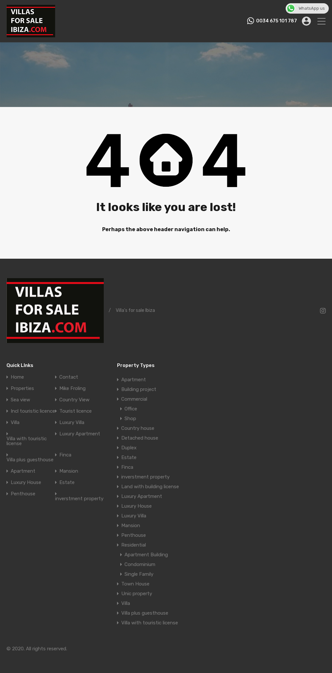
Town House (135, 584)
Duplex (128, 448)
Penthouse (23, 493)
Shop (130, 418)
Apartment (23, 471)
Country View (74, 399)
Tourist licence (75, 411)
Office (130, 409)
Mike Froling (72, 388)
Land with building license (150, 487)
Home (17, 377)
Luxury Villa (71, 422)
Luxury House (26, 482)
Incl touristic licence (33, 411)
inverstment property (79, 498)
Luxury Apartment (79, 433)
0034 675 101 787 (276, 21)
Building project (138, 389)
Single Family (138, 574)
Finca (65, 455)
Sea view (20, 399)
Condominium (139, 564)
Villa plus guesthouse (29, 459)
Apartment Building (146, 555)
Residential (133, 545)
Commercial (134, 399)
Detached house (139, 438)
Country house (137, 428)
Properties (22, 388)
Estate (67, 482)
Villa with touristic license (26, 441)
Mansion (68, 471)
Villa (15, 422)
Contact (68, 377)
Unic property (136, 593)
